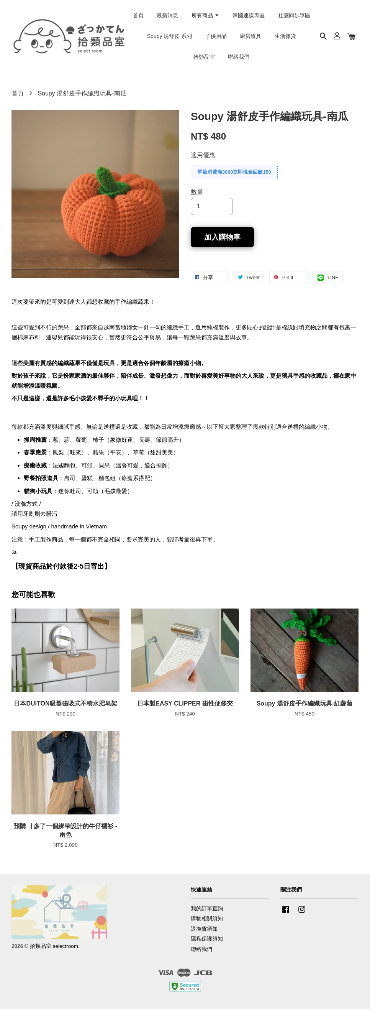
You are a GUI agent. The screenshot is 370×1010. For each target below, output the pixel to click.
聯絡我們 (238, 57)
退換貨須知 (204, 929)
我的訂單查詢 (207, 909)
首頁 (138, 16)
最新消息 (167, 16)
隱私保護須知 (207, 940)
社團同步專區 (294, 16)
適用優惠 (203, 156)
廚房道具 (250, 36)
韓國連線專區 (248, 16)
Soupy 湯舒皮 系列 (169, 36)
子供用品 (216, 36)
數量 (197, 192)
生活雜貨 (285, 36)
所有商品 (205, 16)
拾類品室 (204, 57)
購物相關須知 (207, 919)
